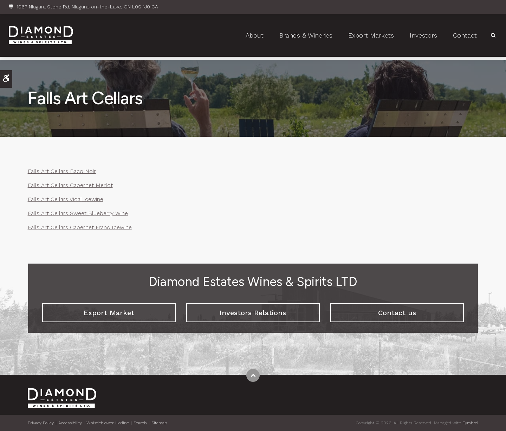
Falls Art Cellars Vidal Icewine (65, 199)
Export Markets (371, 37)
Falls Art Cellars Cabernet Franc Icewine (80, 227)
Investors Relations (253, 313)
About (255, 37)
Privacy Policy (41, 422)
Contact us (397, 313)
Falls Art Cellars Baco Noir (62, 171)
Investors (423, 37)
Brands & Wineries (305, 37)
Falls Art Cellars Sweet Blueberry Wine (78, 213)
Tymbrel (470, 422)
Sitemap (159, 422)
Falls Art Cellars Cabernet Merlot (70, 185)
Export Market (109, 313)
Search (140, 422)
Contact (465, 37)
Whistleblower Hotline (107, 422)
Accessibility (70, 422)
